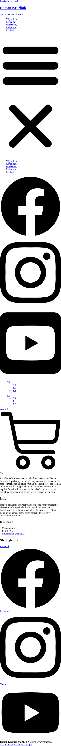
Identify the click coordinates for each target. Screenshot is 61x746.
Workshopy (11, 24)
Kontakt (10, 30)
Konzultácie (12, 22)
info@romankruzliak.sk (13, 533)
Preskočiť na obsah (9, 1)
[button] (30, 95)
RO (14, 387)
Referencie (11, 27)
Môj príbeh (11, 19)
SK (8, 382)
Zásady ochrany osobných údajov (16, 744)
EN (14, 390)
